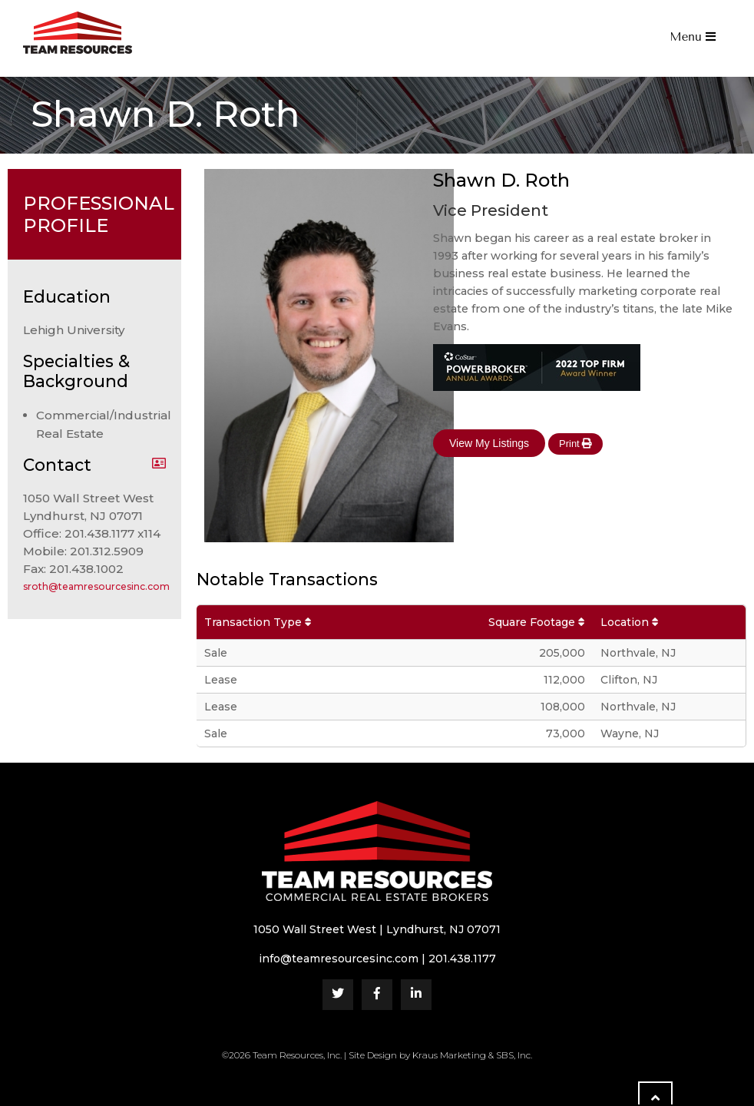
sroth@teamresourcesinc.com (96, 586)
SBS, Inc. (514, 1055)
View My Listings (489, 443)
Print (575, 443)
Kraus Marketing (449, 1055)
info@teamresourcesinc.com (338, 958)
